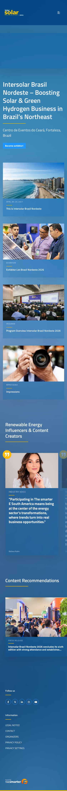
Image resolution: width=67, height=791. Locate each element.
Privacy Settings (14, 748)
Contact (10, 731)
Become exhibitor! (14, 146)
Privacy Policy (13, 742)
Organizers (12, 736)
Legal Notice (12, 725)
